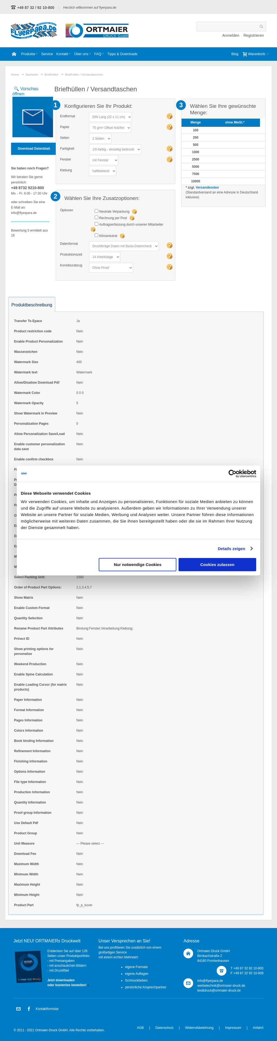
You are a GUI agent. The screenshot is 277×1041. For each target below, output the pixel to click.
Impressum (233, 1028)
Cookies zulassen (217, 564)
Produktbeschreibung (31, 305)
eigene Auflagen (136, 974)
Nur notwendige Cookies (137, 564)
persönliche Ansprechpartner (145, 987)
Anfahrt (258, 1028)
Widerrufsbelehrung (199, 1028)
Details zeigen (231, 548)
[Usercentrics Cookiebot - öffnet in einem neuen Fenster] (232, 474)
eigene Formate (136, 967)
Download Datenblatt (34, 148)
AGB (140, 1028)
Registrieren (253, 35)
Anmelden (230, 35)
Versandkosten (207, 187)
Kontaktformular (47, 1009)
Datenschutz (165, 1028)
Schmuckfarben (136, 980)
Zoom (30, 112)
